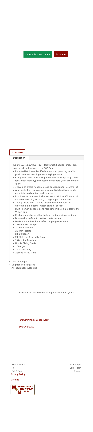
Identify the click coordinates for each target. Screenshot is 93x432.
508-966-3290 (26, 326)
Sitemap (15, 379)
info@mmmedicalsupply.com (34, 320)
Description (19, 158)
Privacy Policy (18, 374)
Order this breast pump (37, 54)
